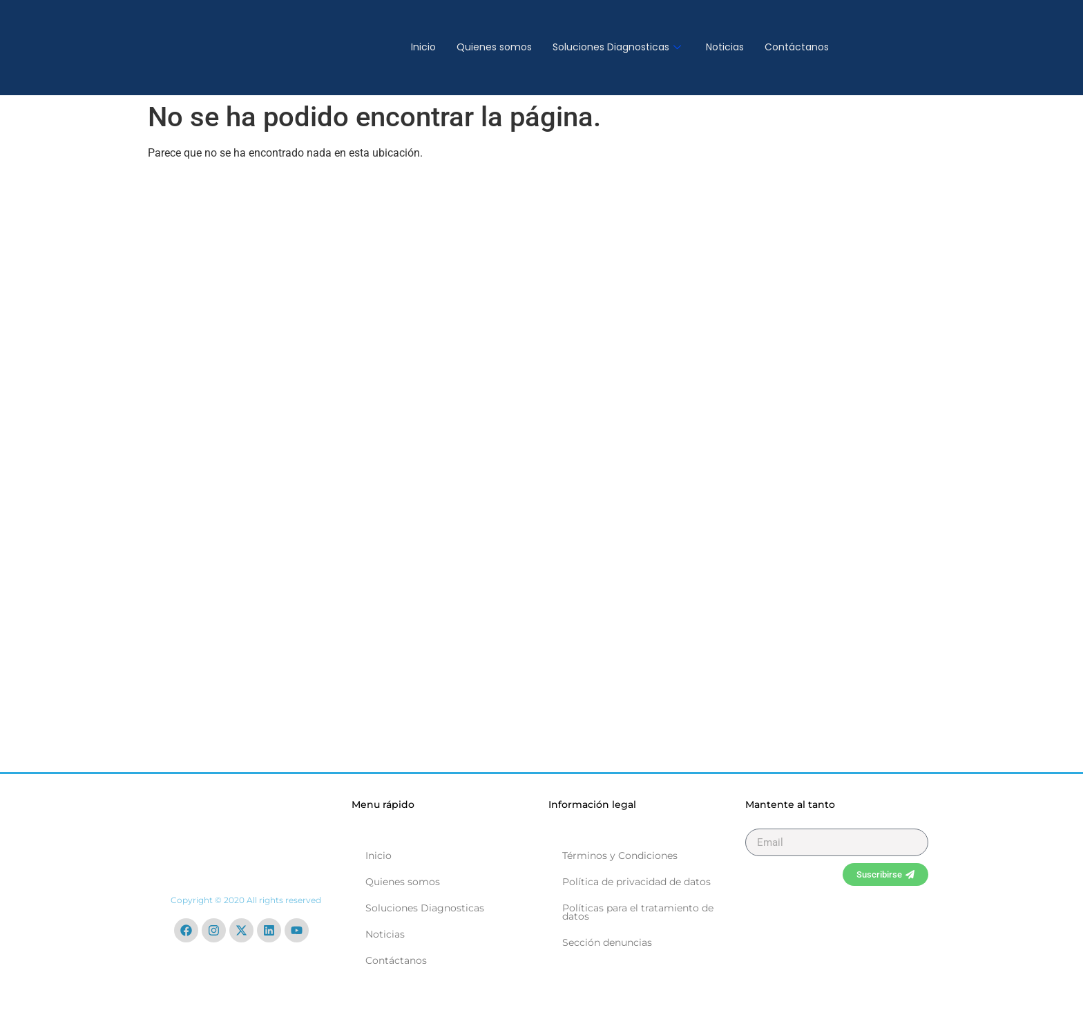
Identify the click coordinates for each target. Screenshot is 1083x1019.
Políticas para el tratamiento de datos (637, 912)
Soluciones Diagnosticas (617, 47)
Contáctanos (797, 47)
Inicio (423, 47)
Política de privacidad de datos (636, 881)
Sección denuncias (607, 942)
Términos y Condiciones (620, 855)
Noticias (725, 47)
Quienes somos (494, 47)
